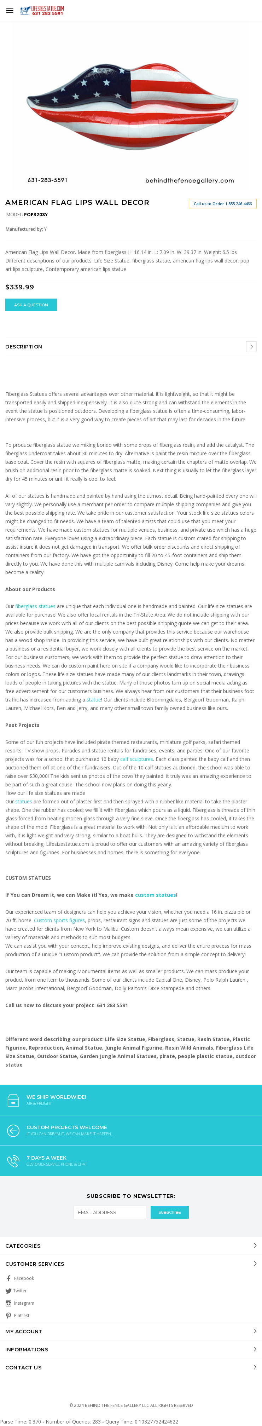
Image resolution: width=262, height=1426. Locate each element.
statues (24, 801)
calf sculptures (136, 759)
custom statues (155, 894)
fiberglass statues (35, 606)
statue (94, 699)
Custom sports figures (59, 920)
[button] (250, 25)
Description (23, 346)
